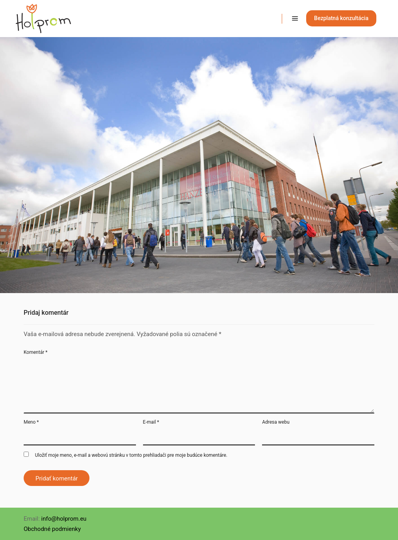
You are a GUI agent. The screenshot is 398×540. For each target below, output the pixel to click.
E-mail (151, 422)
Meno (31, 422)
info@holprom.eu (64, 518)
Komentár (35, 352)
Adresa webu (275, 422)
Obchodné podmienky (52, 529)
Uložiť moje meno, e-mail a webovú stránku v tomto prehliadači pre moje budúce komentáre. (131, 455)
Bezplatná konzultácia (341, 18)
